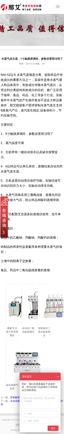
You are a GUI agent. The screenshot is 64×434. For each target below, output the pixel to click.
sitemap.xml (15, 430)
